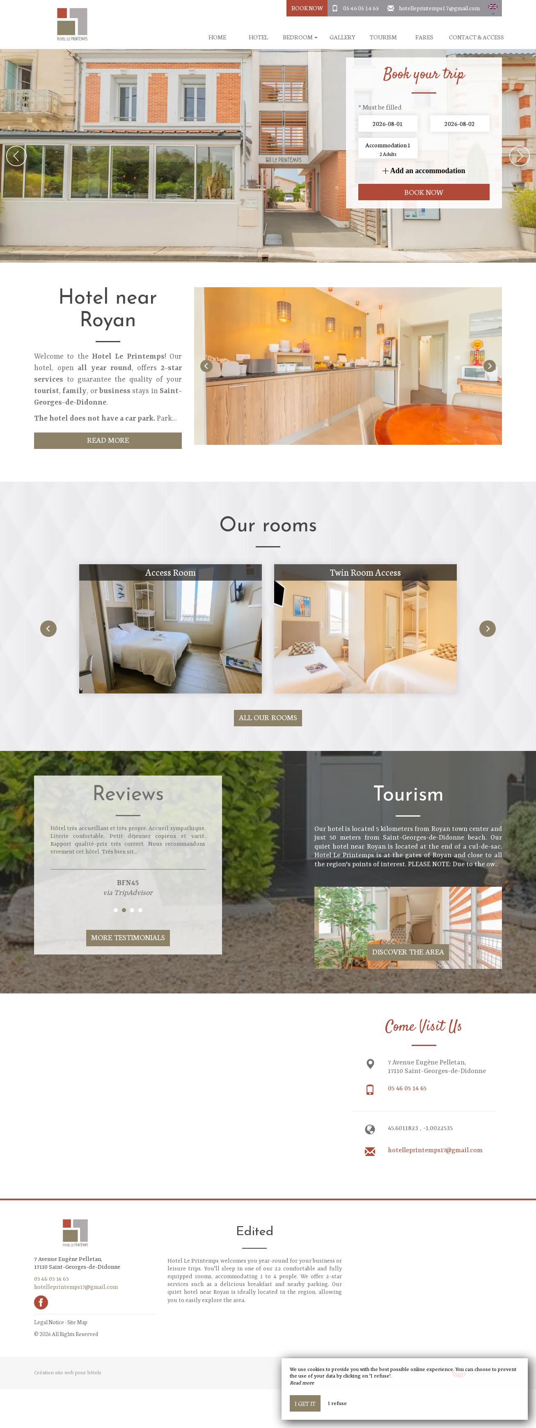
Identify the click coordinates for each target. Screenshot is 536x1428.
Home (217, 37)
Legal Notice (49, 1322)
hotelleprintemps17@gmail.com (439, 8)
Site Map (77, 1322)
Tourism (383, 37)
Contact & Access (476, 37)
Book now (424, 192)
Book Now (307, 8)
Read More (108, 440)
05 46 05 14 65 (361, 8)
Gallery (342, 37)
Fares (424, 37)
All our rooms (268, 717)
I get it (305, 1403)
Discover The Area (408, 951)
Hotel (258, 37)
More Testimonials (128, 937)
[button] (493, 8)
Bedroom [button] (300, 37)
